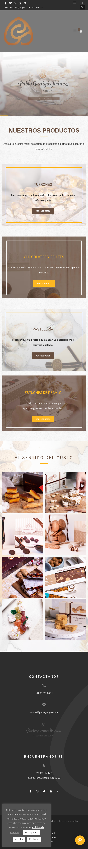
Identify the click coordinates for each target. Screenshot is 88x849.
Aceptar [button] (19, 839)
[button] (80, 840)
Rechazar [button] (34, 839)
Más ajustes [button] (31, 832)
